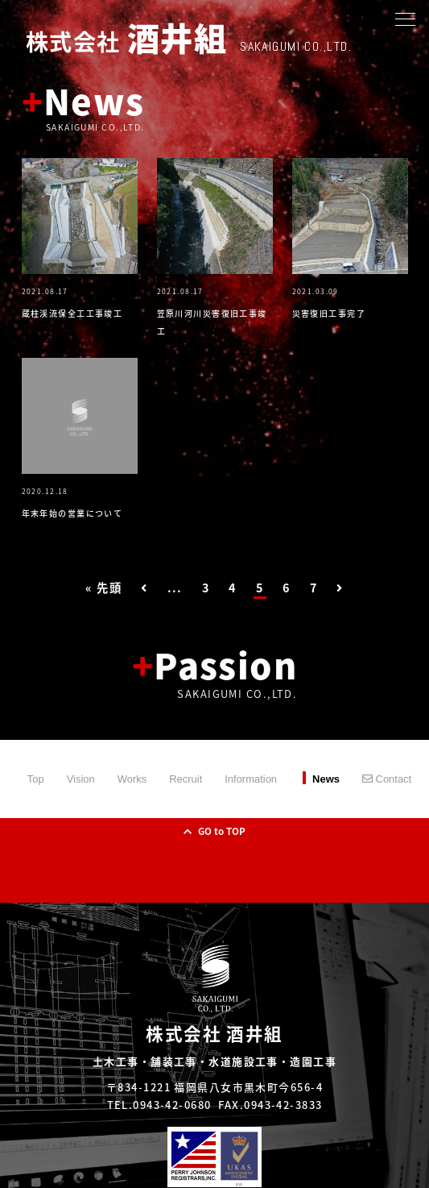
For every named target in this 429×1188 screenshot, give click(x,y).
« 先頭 (103, 587)
